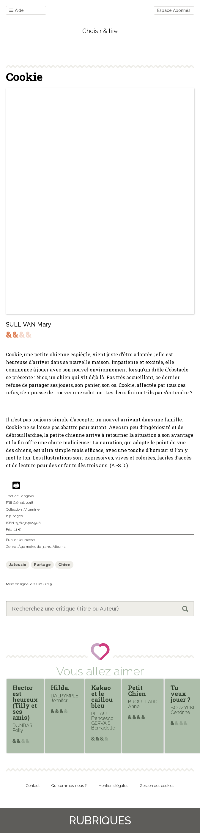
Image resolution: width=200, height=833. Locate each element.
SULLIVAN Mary (28, 324)
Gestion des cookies (157, 785)
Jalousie (17, 564)
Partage (42, 564)
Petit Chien (137, 690)
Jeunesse (26, 540)
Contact (33, 785)
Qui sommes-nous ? (68, 785)
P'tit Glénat (15, 503)
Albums (59, 547)
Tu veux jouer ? (180, 693)
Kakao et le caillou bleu (102, 696)
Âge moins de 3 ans (34, 547)
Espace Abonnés (173, 10)
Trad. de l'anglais (20, 496)
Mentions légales (113, 785)
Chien (64, 564)
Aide (16, 10)
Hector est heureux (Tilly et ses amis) (25, 702)
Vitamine (32, 509)
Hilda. (60, 687)
